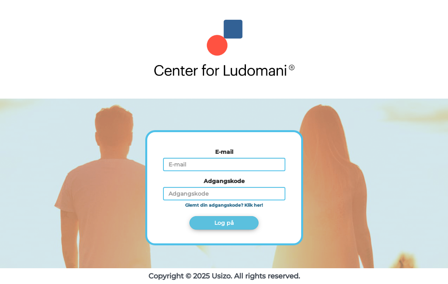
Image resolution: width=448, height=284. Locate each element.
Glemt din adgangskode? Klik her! (224, 205)
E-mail (224, 151)
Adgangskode (224, 181)
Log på (224, 222)
